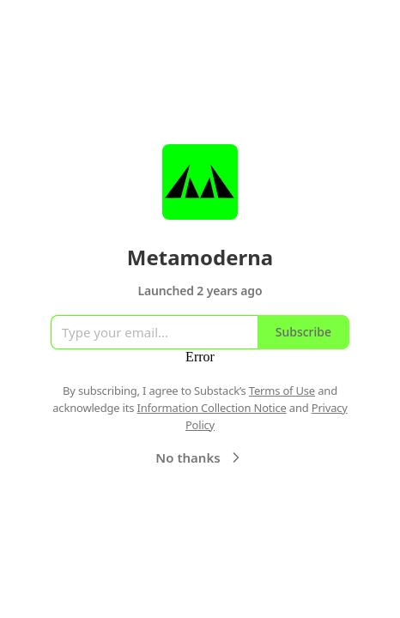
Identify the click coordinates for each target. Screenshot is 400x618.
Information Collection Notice (211, 407)
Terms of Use (282, 390)
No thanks (199, 457)
